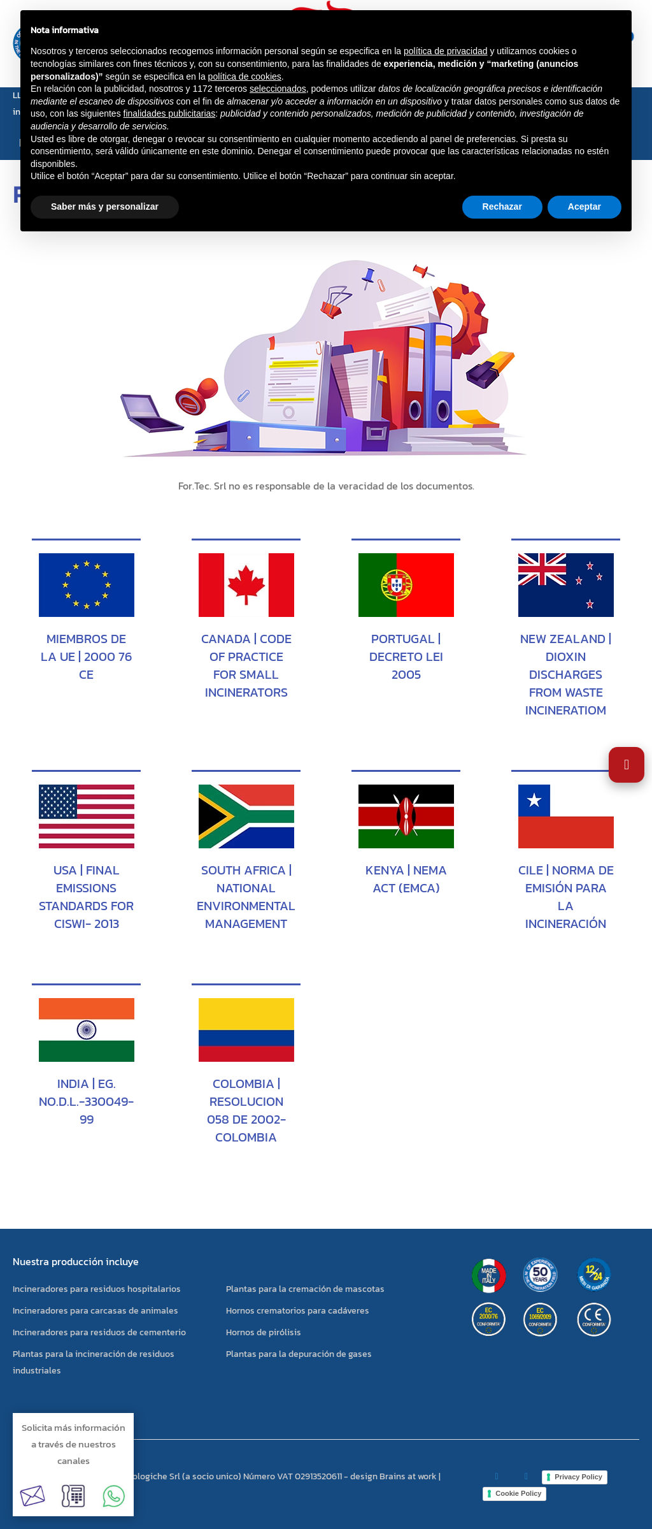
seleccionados (278, 88)
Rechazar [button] (502, 206)
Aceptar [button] (584, 206)
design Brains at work (393, 1476)
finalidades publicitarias (170, 113)
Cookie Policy (518, 1493)
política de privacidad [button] (446, 51)
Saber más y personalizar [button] (105, 206)
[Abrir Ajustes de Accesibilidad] (626, 765)
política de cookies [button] (244, 76)
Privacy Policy (578, 1477)
